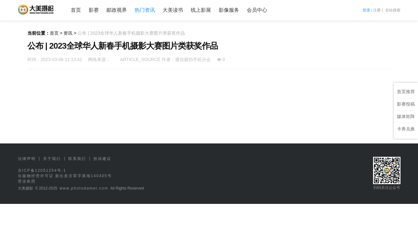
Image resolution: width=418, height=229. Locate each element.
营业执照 (27, 181)
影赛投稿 (406, 104)
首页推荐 (406, 91)
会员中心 (257, 10)
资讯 (67, 33)
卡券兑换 (406, 128)
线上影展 (201, 10)
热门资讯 (145, 10)
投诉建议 (102, 158)
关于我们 (52, 158)
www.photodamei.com (83, 188)
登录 (366, 10)
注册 (377, 10)
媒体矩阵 (406, 116)
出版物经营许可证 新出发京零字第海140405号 (65, 176)
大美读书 (173, 10)
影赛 (94, 10)
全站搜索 (392, 10)
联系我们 (77, 158)
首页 (76, 10)
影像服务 (229, 10)
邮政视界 (116, 10)
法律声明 (27, 158)
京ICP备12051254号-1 (42, 170)
